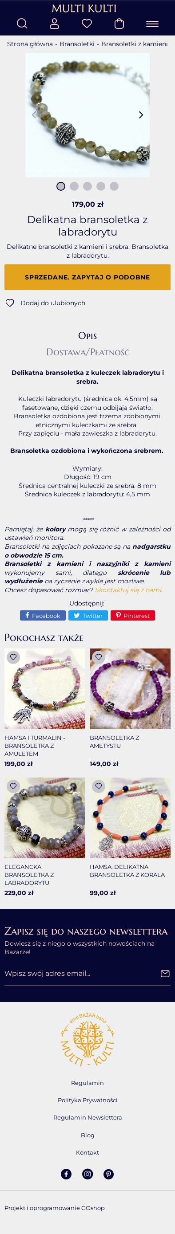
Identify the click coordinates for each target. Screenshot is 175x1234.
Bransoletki (77, 44)
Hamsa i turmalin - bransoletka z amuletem (34, 745)
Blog (88, 1135)
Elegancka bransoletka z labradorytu (29, 874)
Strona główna (30, 44)
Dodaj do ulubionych (52, 303)
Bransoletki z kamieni (134, 44)
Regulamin (87, 1082)
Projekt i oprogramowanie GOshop (54, 1207)
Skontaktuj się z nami (128, 590)
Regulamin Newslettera (87, 1117)
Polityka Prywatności (88, 1100)
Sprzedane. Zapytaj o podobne (87, 277)
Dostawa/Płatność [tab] (87, 352)
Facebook (46, 615)
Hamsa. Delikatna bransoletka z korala (127, 870)
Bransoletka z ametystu (114, 741)
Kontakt (87, 1152)
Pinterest (136, 615)
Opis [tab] (87, 336)
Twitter (93, 615)
